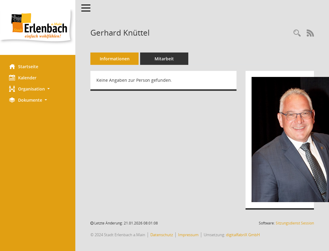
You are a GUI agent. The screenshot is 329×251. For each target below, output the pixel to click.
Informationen (115, 59)
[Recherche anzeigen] (297, 33)
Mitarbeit (164, 59)
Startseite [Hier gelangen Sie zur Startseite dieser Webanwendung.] (23, 66)
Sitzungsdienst (295, 223)
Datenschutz (161, 234)
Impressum (188, 234)
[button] (37, 88)
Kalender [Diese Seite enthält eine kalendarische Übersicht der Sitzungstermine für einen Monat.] (22, 78)
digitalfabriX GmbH (243, 234)
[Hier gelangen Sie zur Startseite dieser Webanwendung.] (37, 27)
